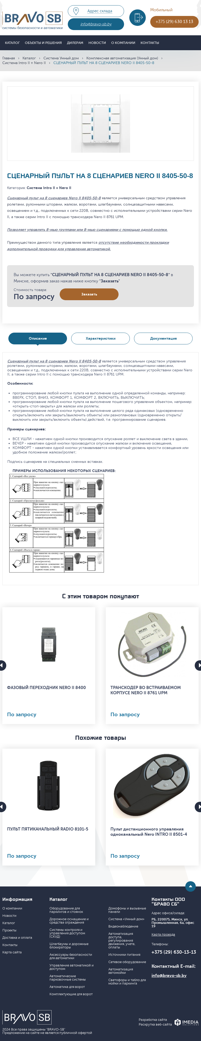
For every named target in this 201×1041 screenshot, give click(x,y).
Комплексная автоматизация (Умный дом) (122, 58)
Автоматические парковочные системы (67, 977)
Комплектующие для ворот (71, 994)
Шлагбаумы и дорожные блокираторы (68, 945)
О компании (123, 43)
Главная (8, 58)
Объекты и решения (43, 43)
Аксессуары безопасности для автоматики (70, 956)
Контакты (150, 43)
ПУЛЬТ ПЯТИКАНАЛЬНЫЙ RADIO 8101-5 (47, 829)
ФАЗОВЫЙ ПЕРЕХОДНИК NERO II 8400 (46, 687)
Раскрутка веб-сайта (155, 1024)
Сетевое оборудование (127, 962)
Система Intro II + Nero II (24, 63)
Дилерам (75, 43)
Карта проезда (163, 934)
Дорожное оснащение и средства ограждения (69, 920)
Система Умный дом (61, 58)
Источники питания (124, 955)
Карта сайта (12, 952)
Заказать (89, 294)
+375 (174, 21)
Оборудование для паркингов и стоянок (66, 910)
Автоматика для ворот (67, 987)
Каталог (12, 43)
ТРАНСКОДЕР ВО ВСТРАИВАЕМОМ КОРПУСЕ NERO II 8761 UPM (145, 690)
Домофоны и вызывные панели (127, 910)
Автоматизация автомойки (120, 971)
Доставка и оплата (17, 938)
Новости (97, 43)
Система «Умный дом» (126, 919)
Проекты (9, 930)
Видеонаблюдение (123, 926)
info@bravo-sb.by (95, 24)
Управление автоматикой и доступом (71, 967)
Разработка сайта (153, 1020)
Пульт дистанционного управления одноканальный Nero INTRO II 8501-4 (148, 832)
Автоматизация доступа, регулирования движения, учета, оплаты (121, 940)
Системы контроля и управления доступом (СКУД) (67, 933)
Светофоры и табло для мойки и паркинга (127, 981)
